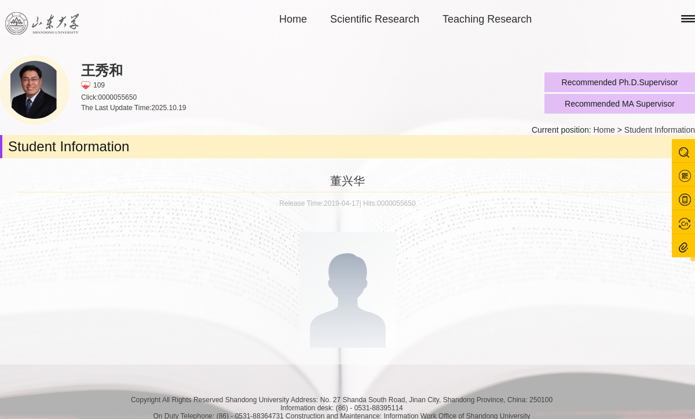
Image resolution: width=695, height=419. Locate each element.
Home (293, 19)
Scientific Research (374, 19)
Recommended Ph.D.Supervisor (620, 82)
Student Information (659, 129)
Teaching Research (487, 19)
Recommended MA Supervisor (620, 103)
